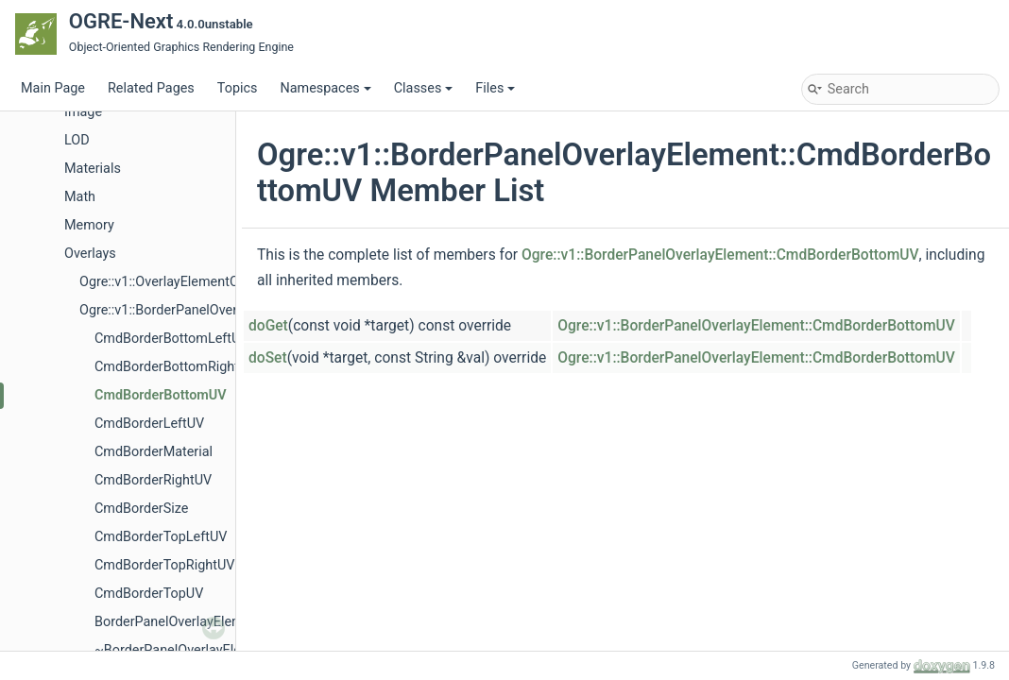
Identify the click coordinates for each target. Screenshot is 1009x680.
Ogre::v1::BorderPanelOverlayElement (191, 310)
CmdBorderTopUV (148, 594)
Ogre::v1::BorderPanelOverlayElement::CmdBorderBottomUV (720, 255)
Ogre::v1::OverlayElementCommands (189, 282)
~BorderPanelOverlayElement (183, 650)
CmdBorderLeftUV (149, 424)
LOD (77, 140)
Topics (237, 88)
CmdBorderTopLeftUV (160, 537)
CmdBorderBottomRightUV (175, 367)
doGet (268, 325)
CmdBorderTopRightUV (164, 565)
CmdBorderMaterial (153, 452)
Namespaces (325, 88)
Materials (92, 169)
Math (79, 197)
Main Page (53, 88)
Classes (423, 88)
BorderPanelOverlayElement (178, 622)
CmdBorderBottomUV (160, 395)
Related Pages (151, 88)
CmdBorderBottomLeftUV (171, 339)
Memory (89, 225)
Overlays (90, 254)
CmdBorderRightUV (153, 480)
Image (83, 112)
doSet (267, 357)
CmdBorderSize (141, 509)
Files (495, 88)
